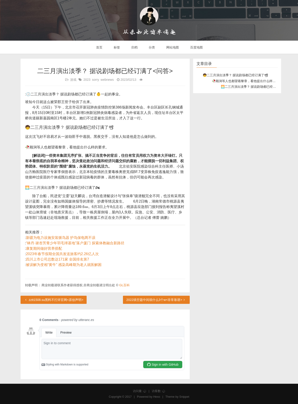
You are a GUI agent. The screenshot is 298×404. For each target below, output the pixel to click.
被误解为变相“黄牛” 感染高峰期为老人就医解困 (64, 265)
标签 (116, 47)
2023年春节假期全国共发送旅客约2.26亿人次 (62, 254)
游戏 (73, 79)
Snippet (184, 396)
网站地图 (172, 47)
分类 (151, 47)
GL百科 (124, 285)
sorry (95, 79)
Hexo (156, 396)
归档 (134, 47)
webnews (107, 79)
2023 (86, 79)
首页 (98, 47)
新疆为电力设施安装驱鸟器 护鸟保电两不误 (60, 238)
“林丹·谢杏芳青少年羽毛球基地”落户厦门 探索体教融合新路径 (75, 243)
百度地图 (196, 47)
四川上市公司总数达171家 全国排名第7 (57, 259)
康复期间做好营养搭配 (44, 248)
